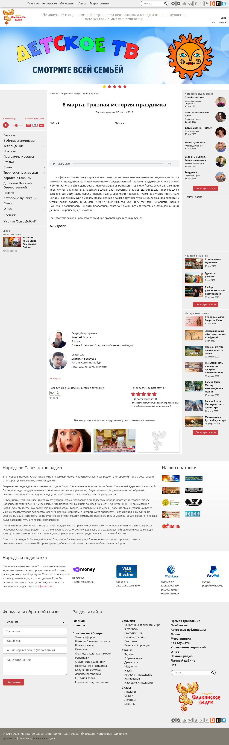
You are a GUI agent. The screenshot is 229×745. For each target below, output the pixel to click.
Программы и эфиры (19, 156)
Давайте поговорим (88, 674)
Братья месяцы (84, 645)
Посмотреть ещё (205, 188)
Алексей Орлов (81, 337)
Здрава (129, 654)
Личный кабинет (184, 660)
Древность (131, 662)
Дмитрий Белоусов (84, 358)
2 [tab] (109, 86)
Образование (133, 658)
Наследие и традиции (138, 682)
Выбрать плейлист (34, 118)
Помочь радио (193, 197)
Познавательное (135, 637)
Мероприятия (100, 3)
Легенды (130, 699)
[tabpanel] (114, 55)
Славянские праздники (90, 661)
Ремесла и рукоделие (138, 674)
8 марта (55, 378)
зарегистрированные (168, 403)
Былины (129, 703)
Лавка (82, 3)
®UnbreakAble (40, 738)
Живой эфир (9, 118)
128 (28, 125)
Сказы (8, 167)
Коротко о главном (17, 178)
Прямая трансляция (185, 620)
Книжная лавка (85, 678)
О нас (8, 208)
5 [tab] (125, 86)
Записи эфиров (105, 112)
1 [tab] (104, 86)
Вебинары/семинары (19, 140)
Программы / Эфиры (87, 633)
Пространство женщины (91, 665)
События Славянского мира (142, 624)
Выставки (130, 641)
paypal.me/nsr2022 (212, 585)
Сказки (128, 695)
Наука (128, 670)
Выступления (133, 633)
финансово (46, 586)
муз (41, 125)
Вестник (10, 215)
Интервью (81, 649)
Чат (214, 22)
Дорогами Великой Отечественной (18, 185)
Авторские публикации (58, 3)
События (128, 620)
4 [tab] (119, 86)
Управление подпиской (188, 647)
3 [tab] (114, 86)
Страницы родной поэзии (92, 682)
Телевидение (14, 146)
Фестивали (131, 629)
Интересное (132, 678)
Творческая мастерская (21, 172)
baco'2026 (9, 739)
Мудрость (130, 666)
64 (35, 125)
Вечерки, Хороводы (137, 645)
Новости (10, 151)
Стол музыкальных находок (93, 653)
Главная (33, 3)
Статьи (9, 162)
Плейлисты (179, 625)
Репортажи (82, 657)
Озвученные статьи (88, 669)
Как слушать (180, 642)
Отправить (13, 682)
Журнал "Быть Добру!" (20, 221)
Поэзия (9, 192)
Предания (130, 691)
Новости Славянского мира (92, 641)
